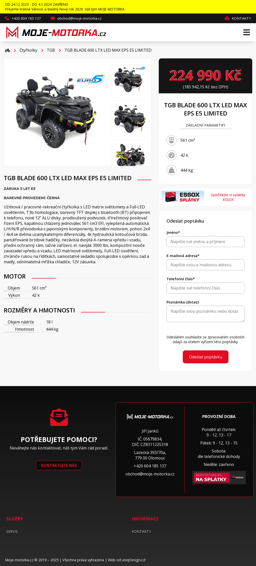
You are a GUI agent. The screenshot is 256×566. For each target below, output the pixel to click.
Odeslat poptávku (205, 357)
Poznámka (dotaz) (182, 302)
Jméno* (173, 232)
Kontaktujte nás (59, 465)
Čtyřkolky (28, 50)
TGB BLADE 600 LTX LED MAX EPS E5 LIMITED (108, 50)
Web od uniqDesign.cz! (127, 560)
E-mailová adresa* (183, 255)
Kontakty (238, 18)
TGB (51, 50)
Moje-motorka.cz (19, 560)
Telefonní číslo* (180, 279)
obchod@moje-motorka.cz (76, 18)
